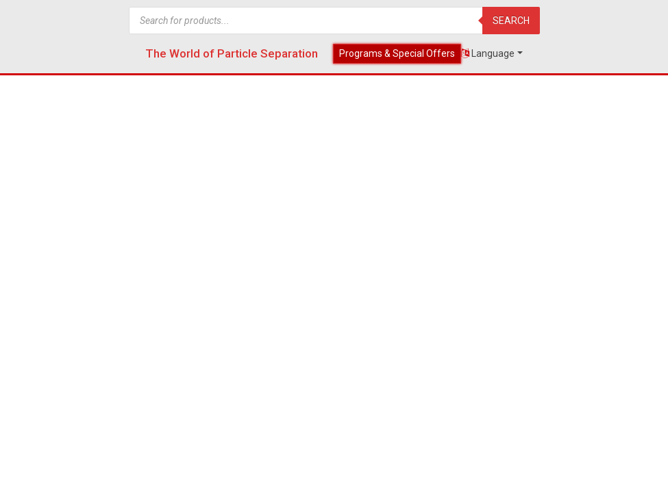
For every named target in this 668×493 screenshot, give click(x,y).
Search (511, 20)
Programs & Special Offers (397, 53)
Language (488, 53)
